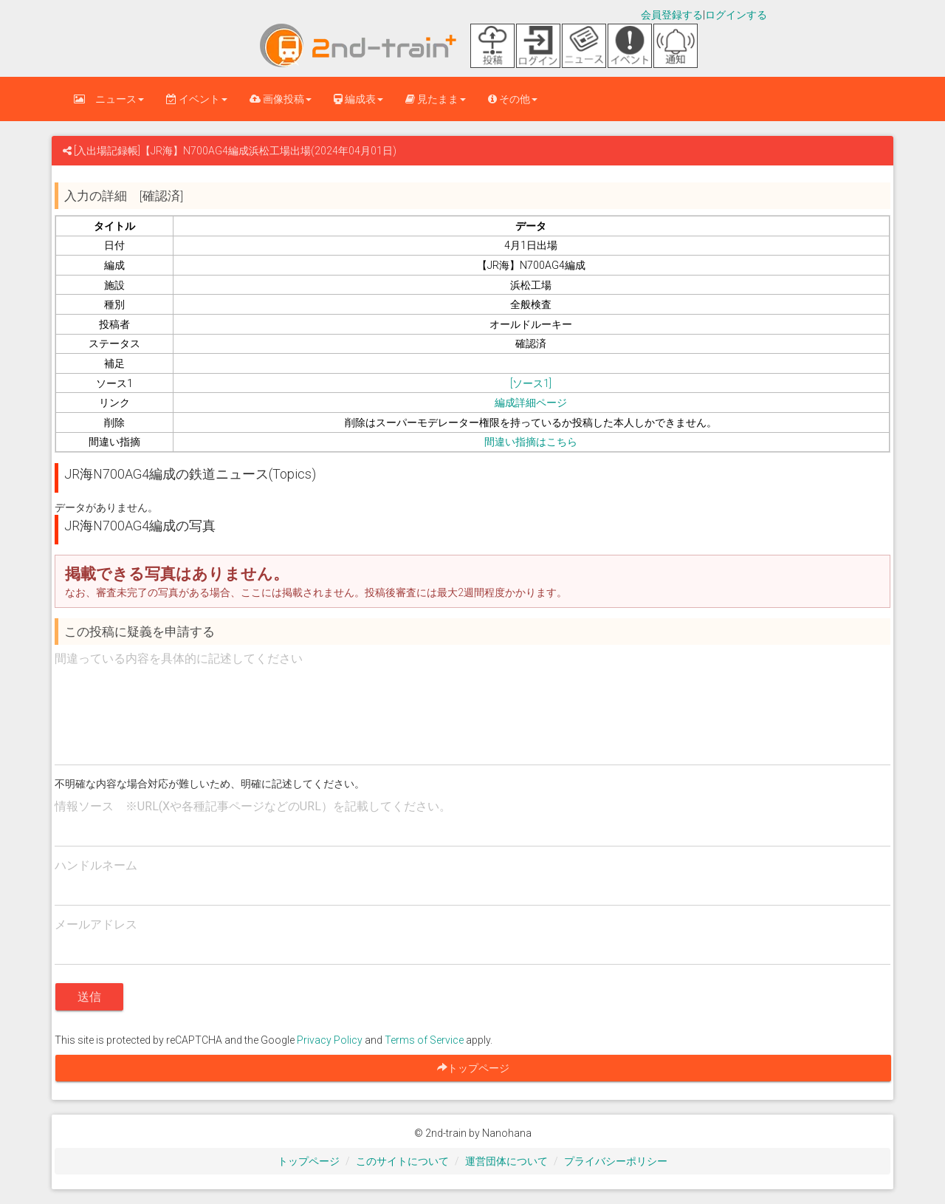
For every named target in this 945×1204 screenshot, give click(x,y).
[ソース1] (530, 383)
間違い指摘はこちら (530, 442)
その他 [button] (512, 99)
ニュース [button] (109, 99)
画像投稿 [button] (281, 99)
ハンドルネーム (96, 865)
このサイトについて (402, 1161)
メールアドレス (96, 924)
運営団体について (506, 1161)
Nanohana (507, 1133)
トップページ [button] (478, 1068)
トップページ (309, 1161)
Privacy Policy (329, 1040)
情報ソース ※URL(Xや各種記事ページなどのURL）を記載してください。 (253, 806)
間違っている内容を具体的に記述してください (179, 658)
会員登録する (672, 15)
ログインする (736, 15)
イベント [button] (196, 99)
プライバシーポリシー (615, 1161)
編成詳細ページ (531, 402)
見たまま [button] (435, 99)
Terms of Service (424, 1040)
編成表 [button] (358, 99)
